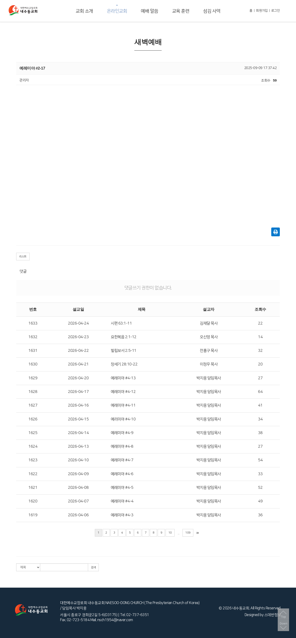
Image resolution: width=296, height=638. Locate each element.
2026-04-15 (78, 419)
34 (260, 419)
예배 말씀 (149, 11)
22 (260, 323)
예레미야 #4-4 (122, 501)
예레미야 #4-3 (122, 515)
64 (260, 392)
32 (260, 351)
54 (260, 460)
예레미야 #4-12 (123, 392)
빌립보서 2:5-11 (123, 351)
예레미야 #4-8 (122, 446)
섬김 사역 (211, 11)
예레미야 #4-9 (122, 433)
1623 (32, 460)
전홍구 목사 (208, 351)
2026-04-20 (78, 378)
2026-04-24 (78, 323)
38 (260, 433)
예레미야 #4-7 (122, 460)
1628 (32, 392)
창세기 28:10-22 (124, 364)
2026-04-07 (78, 501)
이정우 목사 (208, 364)
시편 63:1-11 (121, 323)
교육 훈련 (180, 11)
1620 (32, 501)
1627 (32, 405)
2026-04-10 (78, 460)
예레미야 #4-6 (122, 474)
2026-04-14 (78, 433)
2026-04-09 (78, 474)
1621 (32, 488)
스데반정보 (272, 615)
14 (260, 337)
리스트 (23, 256)
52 (260, 488)
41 (260, 405)
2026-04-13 (78, 446)
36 (260, 515)
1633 (32, 323)
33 (260, 474)
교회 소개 (84, 11)
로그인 (275, 10)
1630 (32, 364)
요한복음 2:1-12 (123, 337)
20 (260, 364)
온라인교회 (117, 11)
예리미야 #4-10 (123, 419)
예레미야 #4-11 (123, 405)
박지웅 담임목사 (209, 378)
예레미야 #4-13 (123, 378)
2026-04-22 (78, 351)
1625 (32, 433)
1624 (32, 446)
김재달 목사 (208, 323)
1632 (32, 337)
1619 (32, 515)
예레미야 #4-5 (122, 488)
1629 (32, 378)
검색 (93, 567)
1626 (32, 419)
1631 (32, 351)
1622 (32, 474)
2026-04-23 (78, 337)
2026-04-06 (78, 515)
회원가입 (262, 10)
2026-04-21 (78, 364)
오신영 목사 (208, 337)
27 (260, 378)
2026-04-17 (78, 392)
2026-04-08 (78, 488)
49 (260, 501)
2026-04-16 (78, 405)
